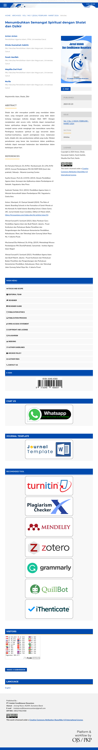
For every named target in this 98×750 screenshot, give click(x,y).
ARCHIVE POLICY (13, 353)
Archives (16, 15)
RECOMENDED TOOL (15, 471)
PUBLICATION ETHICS (15, 312)
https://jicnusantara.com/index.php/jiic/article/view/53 (26, 215)
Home (8, 15)
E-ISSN (9, 373)
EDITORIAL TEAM (13, 294)
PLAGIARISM (12, 336)
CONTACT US (12, 365)
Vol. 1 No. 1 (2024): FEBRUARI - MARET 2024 (40, 15)
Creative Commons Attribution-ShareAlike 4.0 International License (74, 171)
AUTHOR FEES (12, 359)
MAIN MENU (11, 280)
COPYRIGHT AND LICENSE (17, 330)
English (8, 688)
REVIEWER (11, 300)
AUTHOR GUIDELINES (15, 347)
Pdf (67, 89)
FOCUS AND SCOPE (14, 289)
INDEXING (11, 341)
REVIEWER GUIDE (14, 306)
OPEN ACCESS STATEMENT (17, 324)
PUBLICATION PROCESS (16, 318)
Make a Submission (16, 670)
